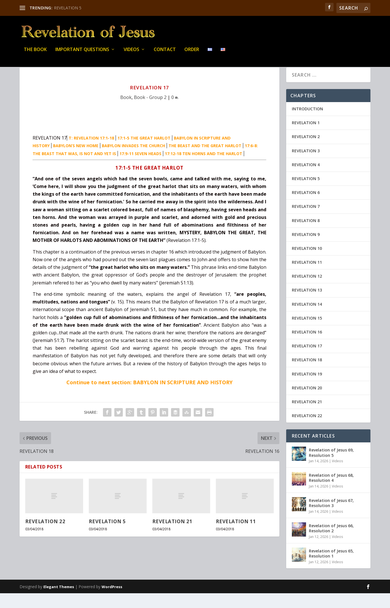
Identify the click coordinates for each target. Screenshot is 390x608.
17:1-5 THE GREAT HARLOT (143, 152)
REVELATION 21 (172, 536)
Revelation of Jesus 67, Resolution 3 (331, 517)
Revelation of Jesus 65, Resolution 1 (331, 568)
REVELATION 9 (306, 249)
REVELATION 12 (307, 291)
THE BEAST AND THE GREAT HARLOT (204, 160)
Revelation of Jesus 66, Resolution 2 (331, 543)
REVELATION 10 (307, 263)
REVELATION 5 (67, 7)
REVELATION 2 (306, 151)
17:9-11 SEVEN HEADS (140, 168)
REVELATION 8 (306, 235)
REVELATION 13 (307, 304)
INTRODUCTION (307, 123)
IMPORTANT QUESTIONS (82, 53)
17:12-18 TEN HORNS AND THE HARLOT (203, 168)
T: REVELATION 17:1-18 (91, 152)
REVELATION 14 (307, 319)
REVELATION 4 (306, 179)
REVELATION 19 (307, 388)
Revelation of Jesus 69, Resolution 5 (331, 467)
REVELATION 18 (307, 374)
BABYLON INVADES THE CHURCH (133, 160)
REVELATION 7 (306, 221)
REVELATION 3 (306, 165)
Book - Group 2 (150, 112)
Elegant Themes (58, 601)
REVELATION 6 (306, 207)
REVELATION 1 (306, 137)
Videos (131, 53)
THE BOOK (35, 53)
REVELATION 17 (307, 360)
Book (126, 112)
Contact (165, 53)
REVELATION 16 (307, 346)
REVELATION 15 (307, 332)
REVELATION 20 (307, 402)
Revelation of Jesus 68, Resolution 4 (331, 492)
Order (191, 53)
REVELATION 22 (45, 536)
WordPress (112, 601)
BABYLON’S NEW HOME (75, 160)
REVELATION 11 (236, 536)
